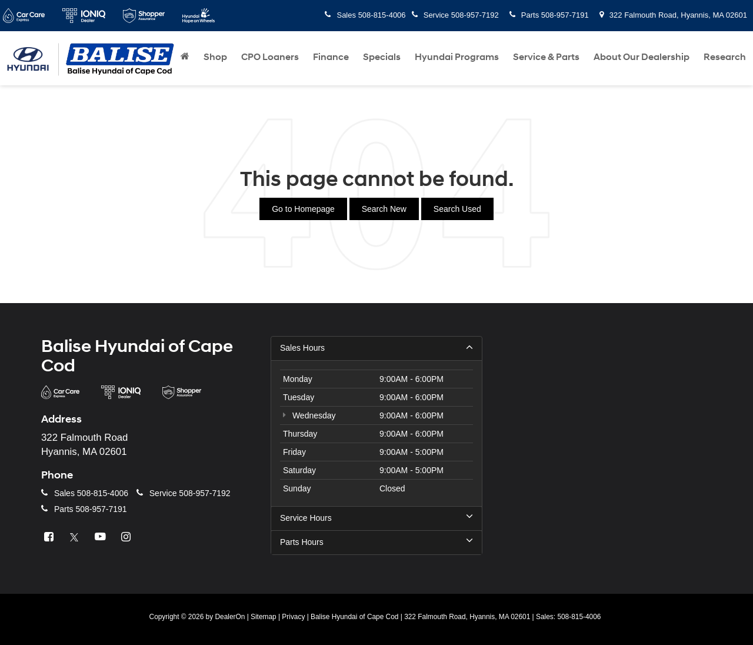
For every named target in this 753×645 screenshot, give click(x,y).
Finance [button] (331, 57)
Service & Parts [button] (546, 57)
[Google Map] (606, 447)
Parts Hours (376, 542)
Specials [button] (382, 57)
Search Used (457, 209)
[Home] (185, 57)
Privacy (293, 617)
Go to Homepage (303, 209)
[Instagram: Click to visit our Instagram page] (127, 537)
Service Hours (376, 518)
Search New (384, 209)
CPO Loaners (270, 57)
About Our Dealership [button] (641, 57)
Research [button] (725, 57)
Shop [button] (215, 57)
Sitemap (263, 617)
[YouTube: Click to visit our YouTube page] (102, 537)
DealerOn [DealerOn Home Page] (230, 617)
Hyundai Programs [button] (457, 57)
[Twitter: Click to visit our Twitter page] (76, 537)
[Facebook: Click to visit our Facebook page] (50, 537)
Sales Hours (376, 348)
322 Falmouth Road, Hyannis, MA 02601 (673, 15)
